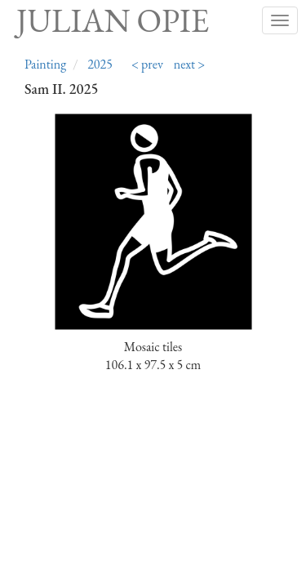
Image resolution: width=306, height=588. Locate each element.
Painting (45, 64)
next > (190, 64)
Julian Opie (112, 20)
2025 (100, 64)
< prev (147, 64)
